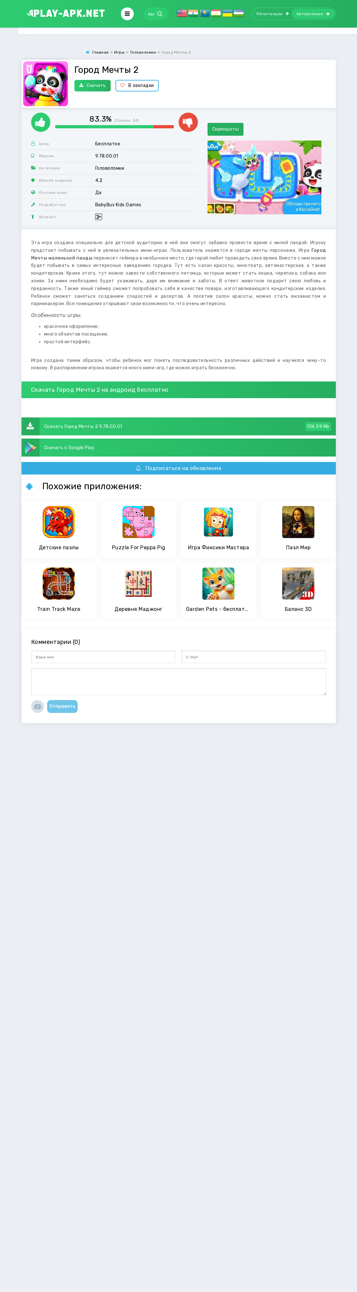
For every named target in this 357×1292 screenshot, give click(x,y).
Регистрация (273, 14)
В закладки (137, 85)
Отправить (62, 706)
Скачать (92, 85)
